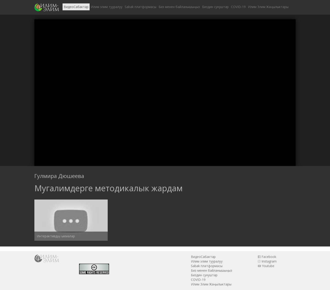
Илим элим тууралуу (106, 7)
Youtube (266, 266)
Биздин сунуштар (215, 7)
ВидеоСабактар (76, 7)
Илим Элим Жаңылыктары (268, 7)
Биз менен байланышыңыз (179, 7)
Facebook (267, 256)
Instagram (267, 261)
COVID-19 (238, 7)
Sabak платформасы (140, 7)
